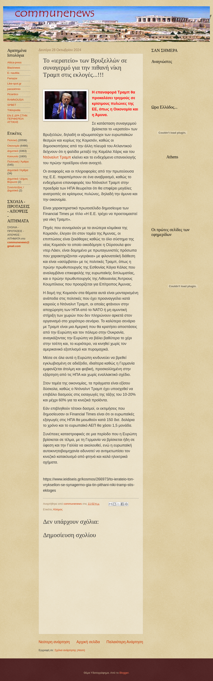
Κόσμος (57, 509)
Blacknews (13, 67)
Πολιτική (12, 140)
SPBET (11, 104)
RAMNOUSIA (15, 99)
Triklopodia (13, 110)
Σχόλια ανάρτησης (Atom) (70, 650)
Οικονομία (13, 145)
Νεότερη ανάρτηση (54, 642)
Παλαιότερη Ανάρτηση (124, 642)
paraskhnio (13, 89)
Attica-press (14, 62)
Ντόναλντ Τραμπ (57, 157)
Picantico (12, 94)
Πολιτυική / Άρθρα (18, 161)
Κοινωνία (12, 156)
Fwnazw (12, 78)
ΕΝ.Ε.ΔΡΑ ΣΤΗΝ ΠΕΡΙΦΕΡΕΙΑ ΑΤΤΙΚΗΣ (17, 119)
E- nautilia (13, 72)
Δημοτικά (12, 150)
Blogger (124, 672)
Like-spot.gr (14, 83)
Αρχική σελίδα (88, 642)
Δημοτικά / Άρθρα (17, 170)
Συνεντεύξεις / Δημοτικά (15, 189)
